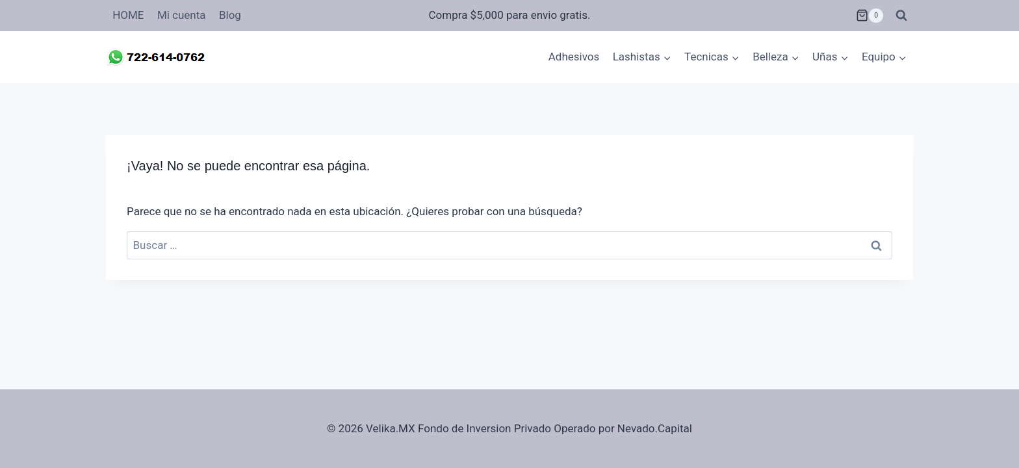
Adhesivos (574, 56)
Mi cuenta (181, 14)
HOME (128, 14)
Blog (230, 14)
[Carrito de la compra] (869, 15)
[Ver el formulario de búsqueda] (901, 15)
